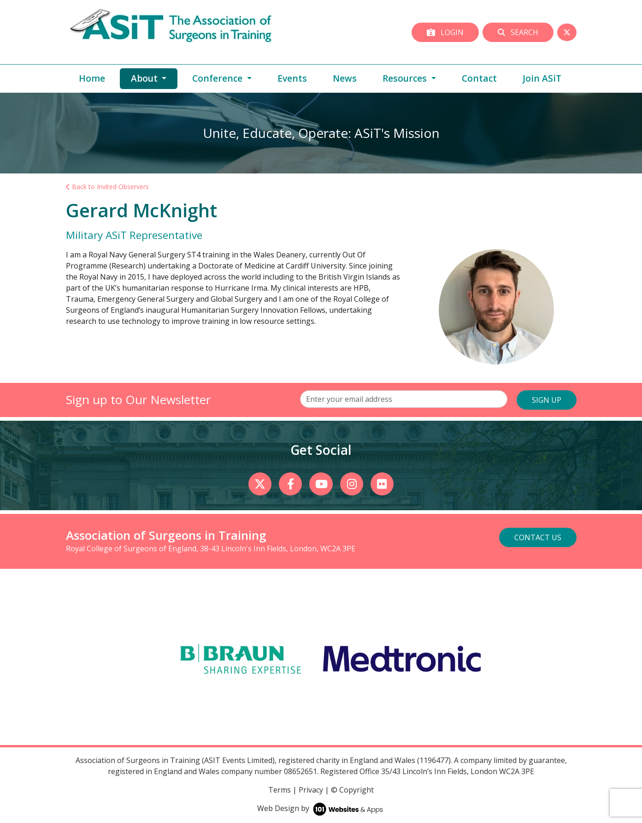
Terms (279, 790)
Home (92, 78)
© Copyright (352, 790)
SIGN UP (546, 400)
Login (445, 32)
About (154, 78)
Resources (406, 78)
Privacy (311, 790)
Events (292, 78)
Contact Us (537, 537)
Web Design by (321, 808)
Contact (479, 78)
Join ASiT (542, 78)
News (345, 78)
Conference (218, 78)
